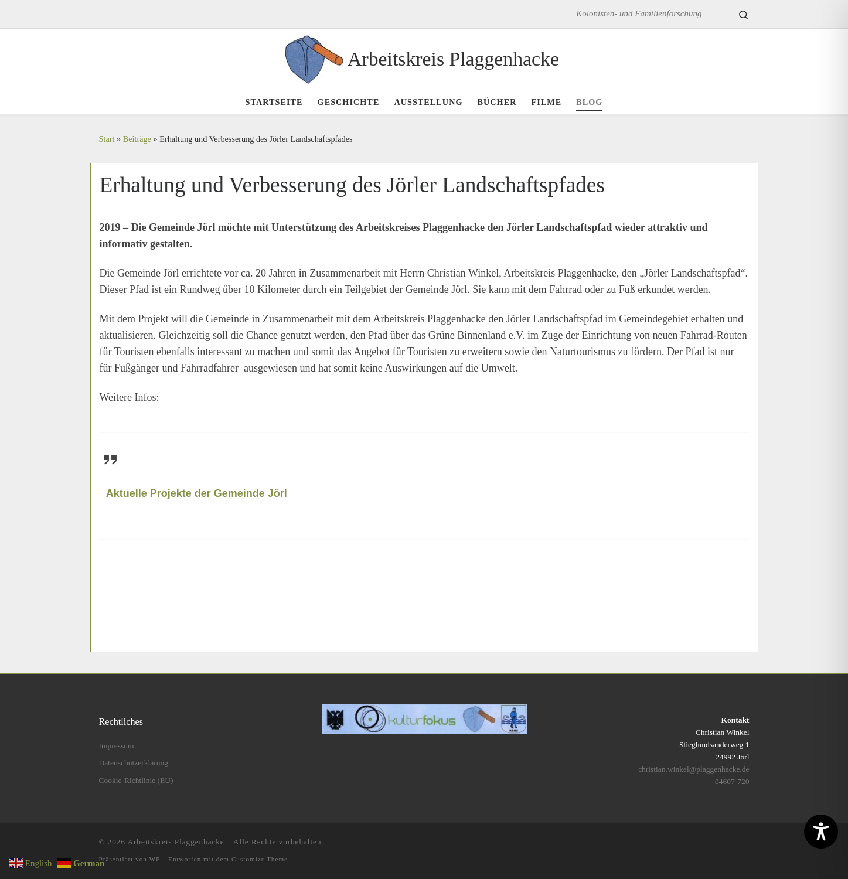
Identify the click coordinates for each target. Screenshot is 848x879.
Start (107, 139)
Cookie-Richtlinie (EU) (136, 780)
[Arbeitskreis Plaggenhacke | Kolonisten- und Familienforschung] (314, 57)
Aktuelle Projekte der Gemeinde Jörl (196, 493)
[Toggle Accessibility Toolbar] (821, 831)
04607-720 (732, 781)
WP (154, 859)
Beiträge (137, 139)
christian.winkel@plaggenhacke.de (693, 769)
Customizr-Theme (259, 859)
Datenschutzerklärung (133, 762)
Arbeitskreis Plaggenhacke (176, 841)
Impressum (116, 745)
